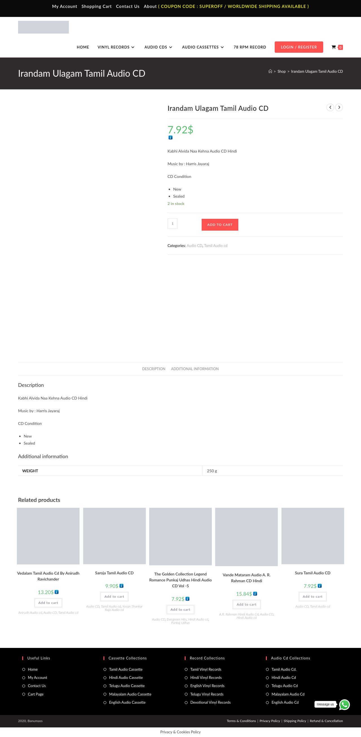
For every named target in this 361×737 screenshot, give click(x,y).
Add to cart (220, 224)
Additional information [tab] (195, 369)
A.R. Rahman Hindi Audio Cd (238, 614)
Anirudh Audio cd (30, 612)
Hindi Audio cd (198, 619)
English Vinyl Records (207, 685)
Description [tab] (153, 369)
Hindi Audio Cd (284, 677)
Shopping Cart (97, 6)
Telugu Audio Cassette (127, 685)
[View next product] (339, 107)
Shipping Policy (295, 721)
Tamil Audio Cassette (125, 669)
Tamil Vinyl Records (205, 669)
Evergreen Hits (176, 619)
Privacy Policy (269, 721)
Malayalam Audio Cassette (130, 694)
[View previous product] (330, 107)
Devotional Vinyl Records (210, 702)
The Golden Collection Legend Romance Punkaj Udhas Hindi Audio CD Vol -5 (180, 579)
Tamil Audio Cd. (284, 669)
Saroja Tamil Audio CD (114, 572)
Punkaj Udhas (180, 623)
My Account (65, 6)
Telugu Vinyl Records (207, 694)
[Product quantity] (173, 224)
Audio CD (194, 245)
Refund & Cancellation (326, 721)
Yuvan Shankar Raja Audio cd (123, 608)
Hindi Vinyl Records (206, 677)
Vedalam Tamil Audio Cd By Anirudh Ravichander (48, 576)
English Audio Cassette (127, 702)
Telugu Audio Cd (285, 685)
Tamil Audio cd (216, 245)
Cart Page (35, 694)
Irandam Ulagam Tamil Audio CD (317, 71)
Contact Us (128, 6)
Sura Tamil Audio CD (313, 572)
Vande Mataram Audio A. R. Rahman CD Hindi (246, 577)
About (150, 6)
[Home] (270, 71)
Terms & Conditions (241, 721)
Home (33, 669)
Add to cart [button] (48, 603)
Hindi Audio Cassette (126, 677)
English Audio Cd (285, 702)
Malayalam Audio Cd (288, 694)
